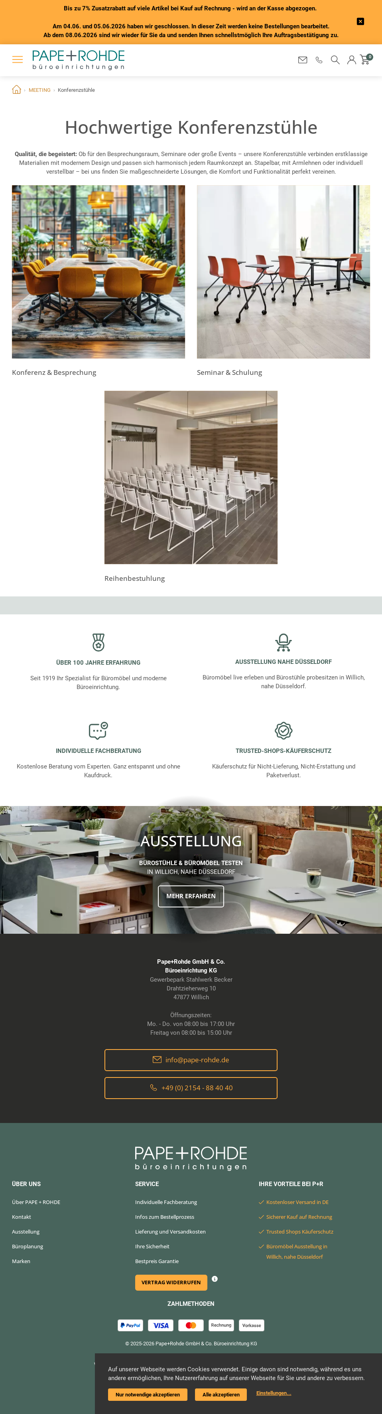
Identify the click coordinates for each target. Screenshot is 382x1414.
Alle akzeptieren (221, 1395)
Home (16, 90)
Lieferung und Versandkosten (170, 1231)
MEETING (40, 90)
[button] (319, 60)
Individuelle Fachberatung (166, 1202)
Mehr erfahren (191, 896)
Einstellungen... (273, 1393)
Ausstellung (25, 1231)
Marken (21, 1261)
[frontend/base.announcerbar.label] (360, 22)
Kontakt (21, 1216)
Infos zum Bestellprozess (164, 1216)
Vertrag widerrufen (171, 1282)
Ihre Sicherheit (152, 1246)
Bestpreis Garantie (157, 1261)
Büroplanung (27, 1246)
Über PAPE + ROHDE (36, 1202)
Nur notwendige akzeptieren (148, 1395)
